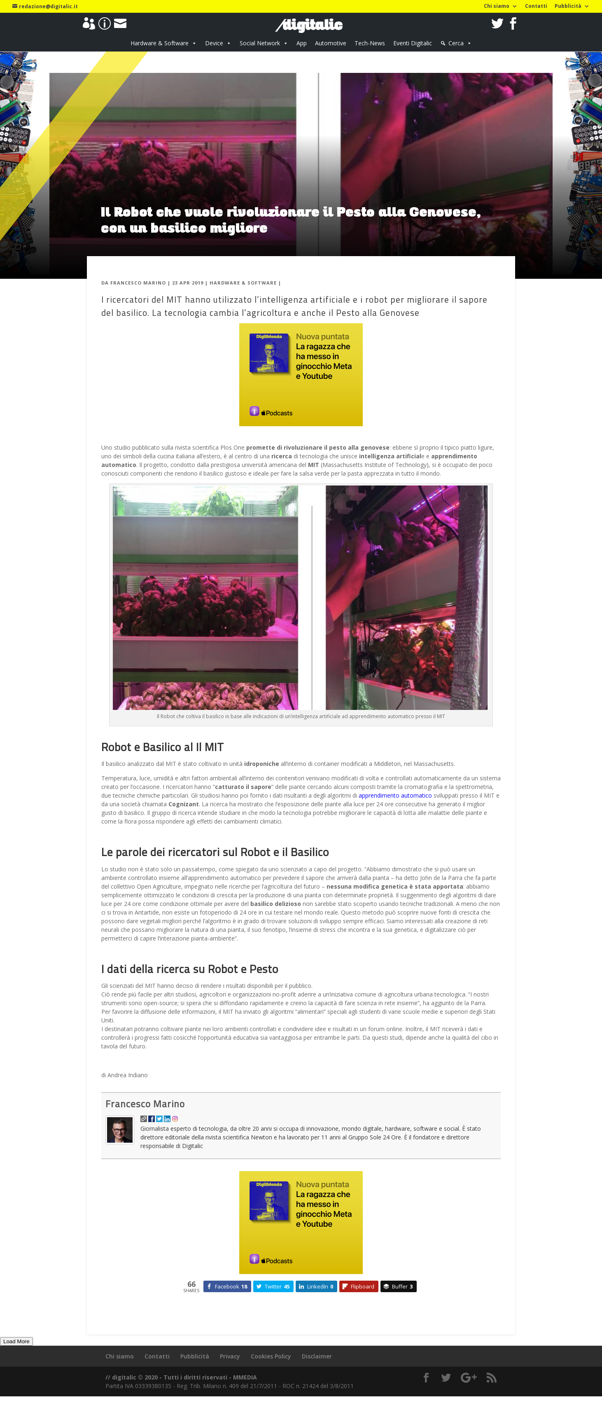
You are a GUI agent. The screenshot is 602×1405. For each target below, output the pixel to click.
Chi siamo (496, 6)
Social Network (260, 43)
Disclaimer (317, 1356)
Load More (16, 1341)
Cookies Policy (271, 1356)
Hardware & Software (160, 43)
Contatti (536, 6)
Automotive (330, 43)
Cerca (456, 43)
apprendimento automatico (395, 795)
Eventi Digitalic (412, 43)
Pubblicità (568, 6)
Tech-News (370, 43)
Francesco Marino (138, 283)
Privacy (230, 1356)
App (301, 43)
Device (214, 43)
